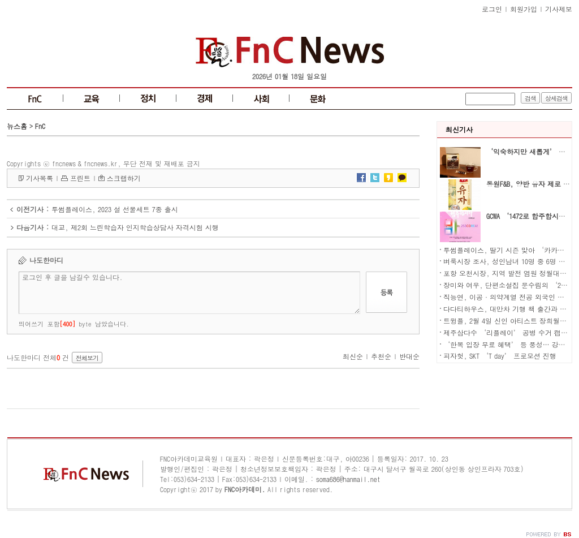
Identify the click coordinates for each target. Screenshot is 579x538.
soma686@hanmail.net (348, 479)
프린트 (80, 178)
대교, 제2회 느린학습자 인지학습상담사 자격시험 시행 (135, 227)
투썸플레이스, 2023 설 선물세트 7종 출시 (114, 209)
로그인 (492, 9)
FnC (40, 126)
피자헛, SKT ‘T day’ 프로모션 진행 (499, 355)
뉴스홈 (17, 126)
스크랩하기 (124, 178)
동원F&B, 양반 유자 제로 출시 (531, 183)
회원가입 (523, 9)
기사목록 (39, 178)
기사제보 (558, 9)
